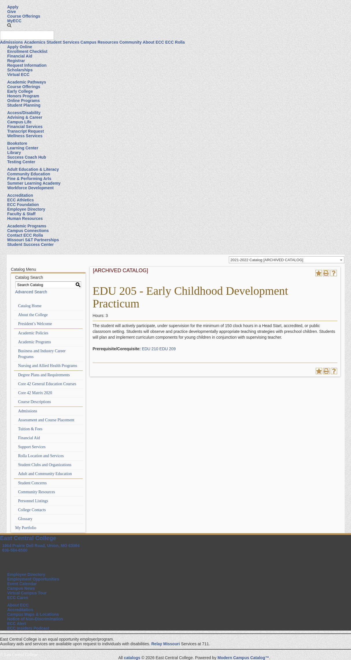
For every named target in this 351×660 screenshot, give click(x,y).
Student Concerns (32, 483)
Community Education (28, 174)
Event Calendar (22, 583)
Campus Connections (28, 230)
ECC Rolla (175, 42)
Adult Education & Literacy (33, 169)
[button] (9, 25)
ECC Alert (16, 623)
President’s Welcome (35, 324)
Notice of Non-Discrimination (35, 619)
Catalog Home (30, 306)
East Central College (28, 538)
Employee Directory (26, 209)
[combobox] (286, 259)
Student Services (63, 42)
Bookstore (17, 143)
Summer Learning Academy (34, 183)
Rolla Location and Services (41, 456)
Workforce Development (30, 188)
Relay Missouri (165, 644)
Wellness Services (24, 136)
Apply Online (19, 47)
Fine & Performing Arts (29, 178)
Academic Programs (26, 226)
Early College (20, 91)
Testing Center (21, 162)
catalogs (132, 657)
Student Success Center (30, 244)
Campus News (21, 588)
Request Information (27, 65)
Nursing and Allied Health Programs (47, 366)
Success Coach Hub (26, 157)
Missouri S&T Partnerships (33, 240)
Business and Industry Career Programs (42, 354)
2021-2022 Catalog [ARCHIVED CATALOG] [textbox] (267, 260)
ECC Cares (17, 597)
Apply (12, 7)
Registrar (16, 60)
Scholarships (20, 70)
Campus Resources (99, 42)
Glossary (25, 519)
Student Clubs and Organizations (44, 465)
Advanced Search (31, 292)
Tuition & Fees (30, 429)
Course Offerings (23, 16)
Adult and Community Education (45, 474)
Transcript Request (25, 131)
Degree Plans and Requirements (44, 375)
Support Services (32, 447)
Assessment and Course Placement (46, 420)
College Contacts (32, 510)
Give (11, 11)
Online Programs (23, 100)
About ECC (153, 42)
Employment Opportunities (33, 579)
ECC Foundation (23, 204)
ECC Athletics (20, 200)
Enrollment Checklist (27, 51)
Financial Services (24, 126)
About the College (33, 315)
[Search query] (27, 35)
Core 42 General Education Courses (47, 384)
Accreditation (20, 195)
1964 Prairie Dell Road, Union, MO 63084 (41, 545)
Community (130, 42)
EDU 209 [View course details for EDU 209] (167, 348)
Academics (34, 42)
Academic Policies (33, 333)
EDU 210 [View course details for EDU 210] (150, 348)
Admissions (11, 42)
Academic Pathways (26, 82)
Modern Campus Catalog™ (243, 657)
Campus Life (19, 122)
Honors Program (23, 96)
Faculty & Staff (21, 214)
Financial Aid (19, 56)
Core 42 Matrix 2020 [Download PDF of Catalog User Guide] (35, 393)
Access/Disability (23, 112)
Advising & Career (24, 117)
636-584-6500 (14, 550)
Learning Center (22, 148)
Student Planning (23, 105)
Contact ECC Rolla (25, 235)
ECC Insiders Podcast (28, 628)
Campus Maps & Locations (33, 614)
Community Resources (36, 492)
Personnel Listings (33, 501)
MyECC (14, 20)
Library (14, 152)
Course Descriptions (34, 402)
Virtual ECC (18, 74)
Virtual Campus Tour (27, 593)
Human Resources (25, 218)
